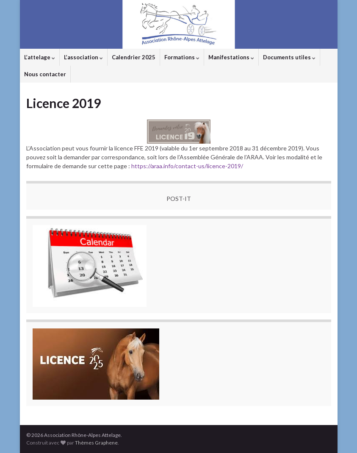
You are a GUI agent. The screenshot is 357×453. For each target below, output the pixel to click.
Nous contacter (45, 74)
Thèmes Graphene (96, 442)
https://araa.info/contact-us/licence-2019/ (187, 166)
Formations (181, 57)
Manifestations (231, 57)
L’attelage (39, 57)
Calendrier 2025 (133, 57)
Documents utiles (289, 57)
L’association (83, 57)
